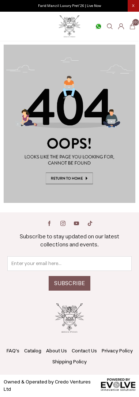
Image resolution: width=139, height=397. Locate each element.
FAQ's (13, 351)
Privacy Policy (117, 351)
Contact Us (84, 351)
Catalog (32, 351)
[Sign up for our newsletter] (69, 263)
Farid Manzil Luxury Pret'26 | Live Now (69, 6)
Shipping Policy (69, 362)
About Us (56, 351)
